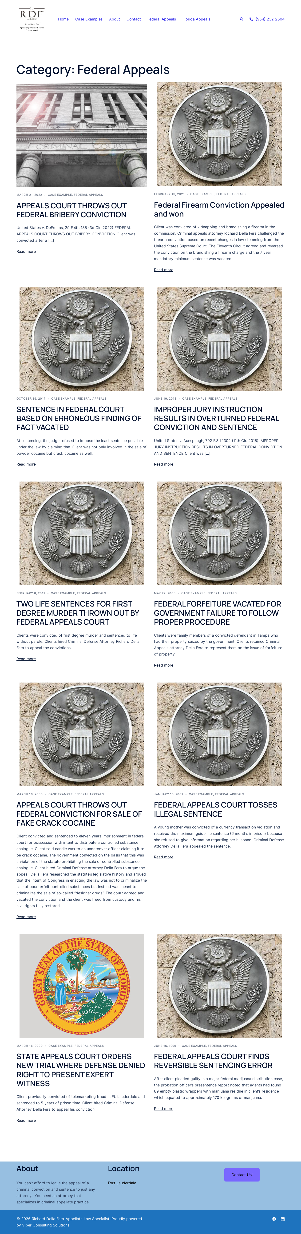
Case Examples (89, 19)
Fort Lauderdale (122, 1183)
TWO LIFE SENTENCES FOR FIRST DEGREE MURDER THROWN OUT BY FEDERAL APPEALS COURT (77, 613)
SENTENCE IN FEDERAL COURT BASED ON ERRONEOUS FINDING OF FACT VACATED (78, 418)
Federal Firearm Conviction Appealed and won (219, 209)
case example (60, 195)
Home (63, 19)
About (114, 19)
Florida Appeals (196, 19)
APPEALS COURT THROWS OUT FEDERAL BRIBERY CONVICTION (72, 210)
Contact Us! (242, 1174)
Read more (26, 251)
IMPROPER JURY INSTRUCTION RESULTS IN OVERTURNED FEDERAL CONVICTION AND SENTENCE (216, 418)
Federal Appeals (161, 19)
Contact (134, 19)
